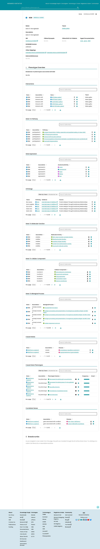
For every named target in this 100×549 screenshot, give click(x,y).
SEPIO (32, 534)
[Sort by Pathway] (48, 130)
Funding (11, 527)
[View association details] (77, 97)
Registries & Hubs (86, 3)
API (21, 517)
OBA (32, 527)
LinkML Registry (58, 526)
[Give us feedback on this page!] (98, 507)
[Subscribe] (76, 519)
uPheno (33, 520)
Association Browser (23, 544)
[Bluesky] (90, 519)
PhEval (44, 519)
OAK (44, 526)
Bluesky (68, 527)
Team (10, 517)
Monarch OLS (57, 515)
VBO (32, 529)
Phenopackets (47, 536)
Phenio (33, 524)
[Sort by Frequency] (89, 376)
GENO (32, 531)
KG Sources (23, 539)
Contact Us (12, 522)
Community (95, 3)
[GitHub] (84, 519)
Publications (12, 524)
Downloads (23, 515)
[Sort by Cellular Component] (67, 269)
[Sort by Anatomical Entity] (69, 164)
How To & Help (24, 527)
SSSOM (44, 524)
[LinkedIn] (86, 519)
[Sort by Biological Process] (54, 304)
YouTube (68, 524)
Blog (67, 520)
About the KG (24, 536)
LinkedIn (68, 522)
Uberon (33, 517)
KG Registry (57, 524)
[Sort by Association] (43, 95)
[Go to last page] (55, 110)
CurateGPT (46, 533)
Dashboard (23, 541)
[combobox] (50, 7)
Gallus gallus (65, 28)
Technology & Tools (74, 3)
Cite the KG (23, 534)
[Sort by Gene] (30, 95)
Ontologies (64, 3)
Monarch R (23, 522)
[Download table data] (60, 110)
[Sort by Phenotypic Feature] (60, 376)
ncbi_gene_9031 (85, 41)
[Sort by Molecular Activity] (62, 234)
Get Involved (68, 515)
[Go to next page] (52, 110)
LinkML (44, 522)
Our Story (11, 515)
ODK (44, 529)
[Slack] (79, 519)
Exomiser (45, 517)
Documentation (24, 529)
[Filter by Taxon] (48, 194)
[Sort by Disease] (64, 347)
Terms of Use (23, 531)
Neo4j (22, 520)
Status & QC (23, 524)
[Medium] (81, 519)
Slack (67, 517)
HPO (32, 522)
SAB (10, 520)
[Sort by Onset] (96, 376)
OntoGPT (45, 531)
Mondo (33, 515)
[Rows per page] (34, 110)
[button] (86, 379)
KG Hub (56, 521)
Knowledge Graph (55, 3)
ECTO (32, 536)
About (48, 3)
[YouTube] (88, 519)
